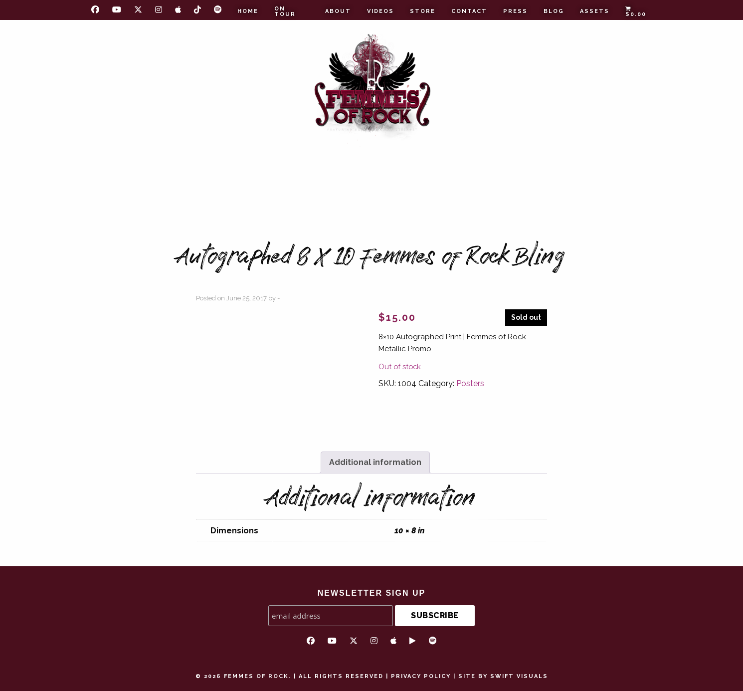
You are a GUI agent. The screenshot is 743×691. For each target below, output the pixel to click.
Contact (469, 11)
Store (422, 11)
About (338, 11)
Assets (594, 11)
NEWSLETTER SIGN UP (371, 593)
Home (247, 11)
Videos (380, 11)
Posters (470, 383)
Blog (554, 11)
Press (515, 11)
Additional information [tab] (375, 462)
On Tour (285, 11)
